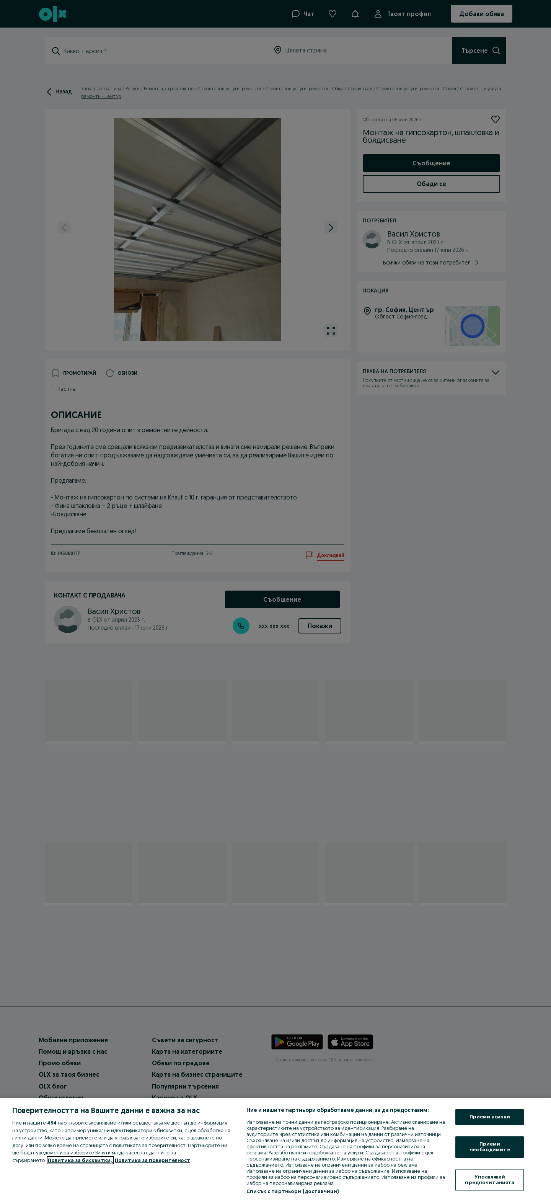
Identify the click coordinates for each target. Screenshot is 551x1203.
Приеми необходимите (489, 1147)
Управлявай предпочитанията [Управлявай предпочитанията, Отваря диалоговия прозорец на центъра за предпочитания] (489, 1180)
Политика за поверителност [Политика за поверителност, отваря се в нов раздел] (152, 1160)
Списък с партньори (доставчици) (292, 1191)
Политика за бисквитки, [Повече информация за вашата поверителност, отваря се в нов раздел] (80, 1160)
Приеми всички (489, 1117)
